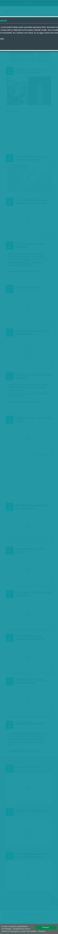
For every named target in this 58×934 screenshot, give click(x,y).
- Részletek (41, 931)
